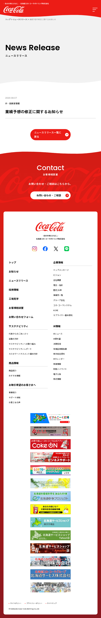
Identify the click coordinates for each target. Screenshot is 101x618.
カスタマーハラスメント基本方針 (23, 353)
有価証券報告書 (60, 348)
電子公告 (57, 374)
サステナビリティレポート (20, 348)
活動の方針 (13, 338)
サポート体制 (14, 397)
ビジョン (57, 275)
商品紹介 (12, 370)
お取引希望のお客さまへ (22, 385)
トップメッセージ (61, 269)
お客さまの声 (14, 402)
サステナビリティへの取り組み (22, 343)
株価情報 (57, 363)
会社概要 (57, 280)
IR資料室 (57, 338)
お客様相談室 (16, 308)
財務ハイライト (60, 369)
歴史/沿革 (57, 290)
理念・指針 (58, 285)
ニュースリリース (20, 19)
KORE (55, 310)
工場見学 (14, 298)
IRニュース (57, 333)
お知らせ (14, 271)
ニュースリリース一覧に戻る (47, 134)
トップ (8, 19)
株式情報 (57, 378)
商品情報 (14, 363)
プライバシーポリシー (34, 603)
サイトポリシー (15, 603)
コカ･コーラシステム (62, 305)
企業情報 (58, 262)
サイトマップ (52, 603)
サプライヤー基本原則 (63, 315)
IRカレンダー (59, 358)
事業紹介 (12, 392)
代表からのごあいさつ (18, 333)
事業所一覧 (58, 295)
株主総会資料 (59, 353)
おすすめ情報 (14, 375)
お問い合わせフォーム (21, 317)
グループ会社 (59, 300)
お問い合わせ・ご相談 (48, 195)
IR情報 (56, 326)
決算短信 (57, 343)
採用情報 (14, 289)
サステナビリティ (18, 326)
